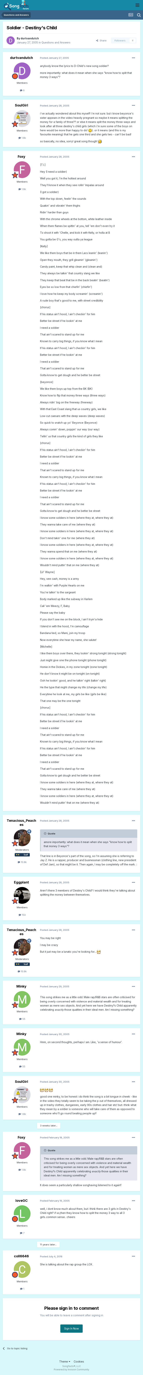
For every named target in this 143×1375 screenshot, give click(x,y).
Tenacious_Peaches (21, 823)
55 (22, 1018)
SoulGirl (21, 105)
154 (22, 914)
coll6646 (21, 1256)
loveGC (21, 1201)
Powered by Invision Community (71, 1369)
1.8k (22, 137)
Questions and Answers (56, 42)
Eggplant (21, 882)
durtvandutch (30, 38)
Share (101, 40)
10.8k (22, 862)
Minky (21, 986)
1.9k (22, 189)
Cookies (79, 1361)
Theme (64, 1361)
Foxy (21, 156)
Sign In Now (71, 1328)
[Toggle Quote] (45, 833)
